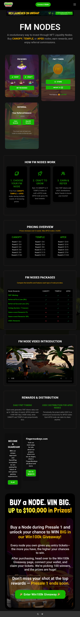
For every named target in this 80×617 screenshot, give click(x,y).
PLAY (13, 482)
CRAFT (28, 77)
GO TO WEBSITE (31, 473)
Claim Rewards (15, 122)
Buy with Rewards (28, 122)
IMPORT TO (58, 87)
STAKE (58, 82)
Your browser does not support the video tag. (40, 364)
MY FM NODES (22, 88)
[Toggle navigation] (74, 4)
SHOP (15, 77)
